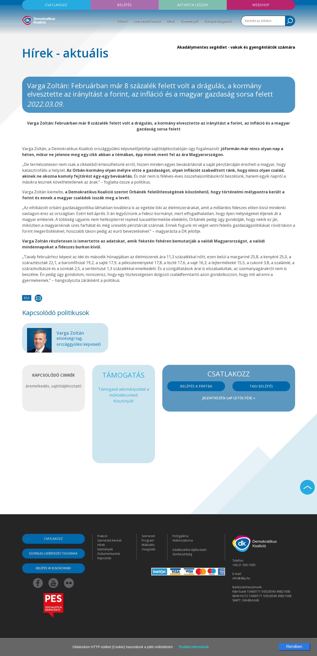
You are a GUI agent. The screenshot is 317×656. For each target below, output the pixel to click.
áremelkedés (37, 386)
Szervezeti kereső (147, 21)
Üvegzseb (148, 549)
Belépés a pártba (196, 386)
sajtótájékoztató (66, 386)
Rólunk (122, 21)
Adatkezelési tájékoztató (189, 550)
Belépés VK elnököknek (53, 568)
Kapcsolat (104, 558)
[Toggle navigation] (25, 32)
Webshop (260, 4)
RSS (27, 298)
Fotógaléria (180, 536)
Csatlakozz (56, 4)
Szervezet (148, 536)
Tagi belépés (261, 386)
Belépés (124, 4)
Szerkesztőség (182, 554)
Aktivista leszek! (192, 4)
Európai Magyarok (218, 21)
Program (148, 540)
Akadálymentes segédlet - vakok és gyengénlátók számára (236, 47)
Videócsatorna (182, 540)
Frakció (102, 536)
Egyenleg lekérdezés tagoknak (53, 553)
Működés (148, 545)
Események (189, 21)
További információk (194, 647)
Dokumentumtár (108, 554)
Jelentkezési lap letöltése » (228, 398)
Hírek (171, 21)
